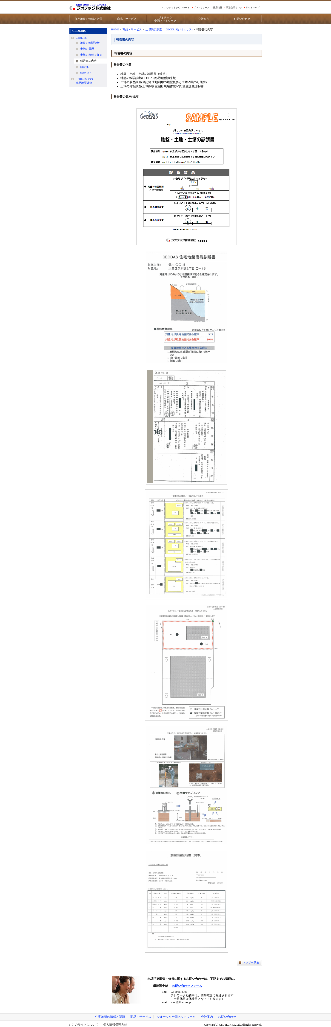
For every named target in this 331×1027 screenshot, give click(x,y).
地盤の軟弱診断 (90, 42)
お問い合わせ (242, 18)
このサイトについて (85, 1024)
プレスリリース (201, 7)
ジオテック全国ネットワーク (165, 19)
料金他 (84, 67)
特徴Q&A (86, 73)
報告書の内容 (88, 60)
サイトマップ (253, 7)
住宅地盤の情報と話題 (88, 18)
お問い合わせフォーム (187, 986)
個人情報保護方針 (115, 1024)
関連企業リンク (234, 7)
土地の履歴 (87, 48)
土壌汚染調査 (154, 29)
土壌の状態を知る (91, 54)
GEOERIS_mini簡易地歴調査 (84, 81)
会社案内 (203, 18)
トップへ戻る (251, 962)
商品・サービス (127, 18)
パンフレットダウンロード (176, 7)
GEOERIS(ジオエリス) (179, 29)
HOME (115, 29)
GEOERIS (81, 37)
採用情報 (217, 7)
